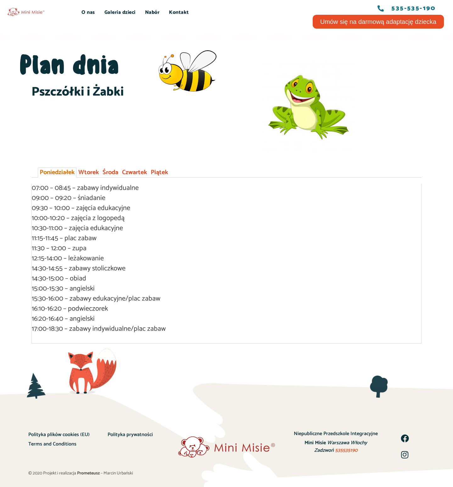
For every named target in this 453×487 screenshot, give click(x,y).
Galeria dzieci (120, 12)
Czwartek (134, 172)
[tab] (57, 173)
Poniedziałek (57, 172)
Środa (110, 172)
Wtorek (88, 172)
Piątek (159, 172)
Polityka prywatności (130, 434)
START (63, 12)
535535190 (346, 450)
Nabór (152, 12)
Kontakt (179, 12)
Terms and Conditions (52, 444)
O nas (88, 12)
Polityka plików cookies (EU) (59, 434)
